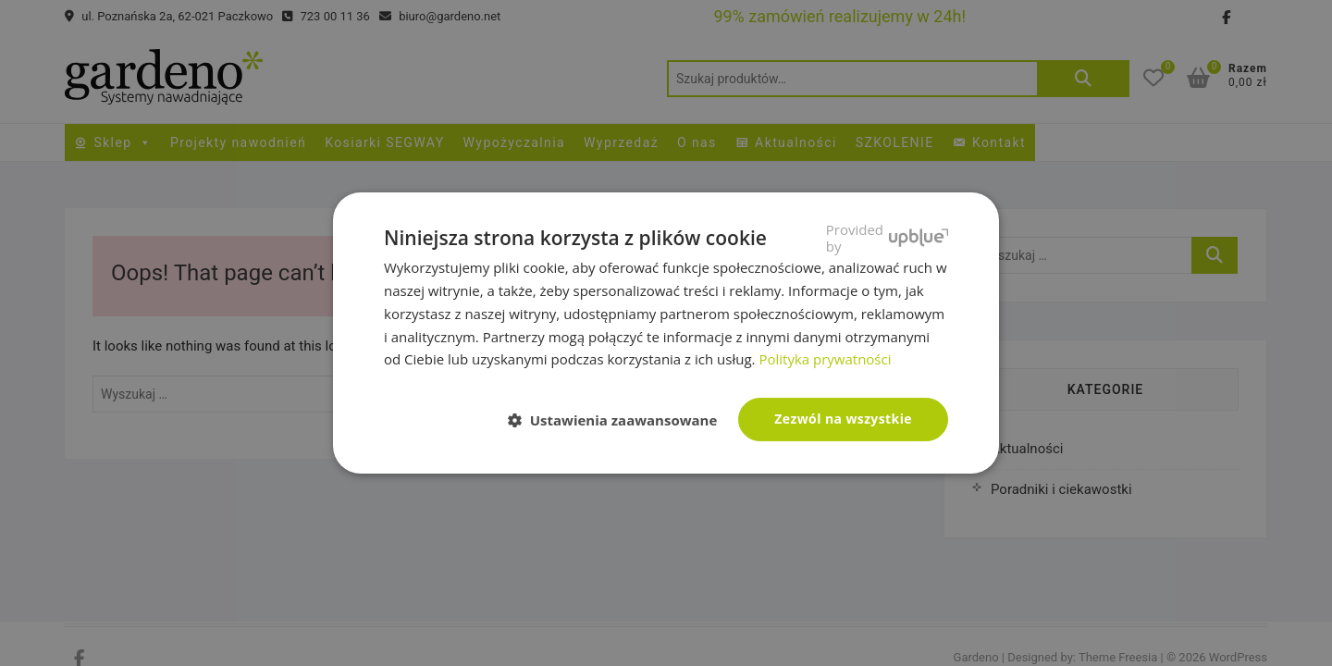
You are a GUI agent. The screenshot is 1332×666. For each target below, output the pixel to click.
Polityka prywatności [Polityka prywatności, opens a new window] (824, 359)
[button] (620, 421)
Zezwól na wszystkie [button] (843, 418)
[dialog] (666, 333)
